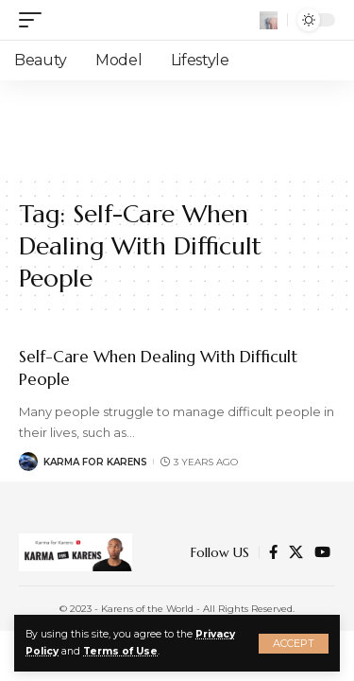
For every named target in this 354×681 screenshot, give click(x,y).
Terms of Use (120, 651)
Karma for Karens (95, 462)
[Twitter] (296, 552)
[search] (268, 20)
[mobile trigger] (35, 20)
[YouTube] (322, 552)
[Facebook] (273, 552)
